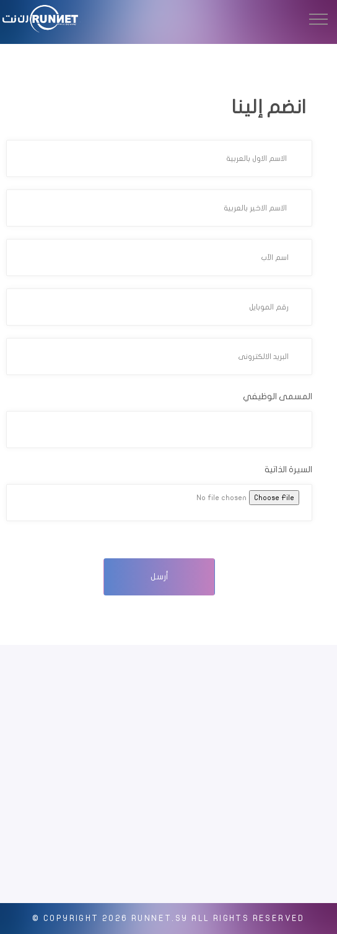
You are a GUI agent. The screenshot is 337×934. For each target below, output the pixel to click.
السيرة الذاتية (288, 469)
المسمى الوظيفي (277, 396)
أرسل (159, 576)
